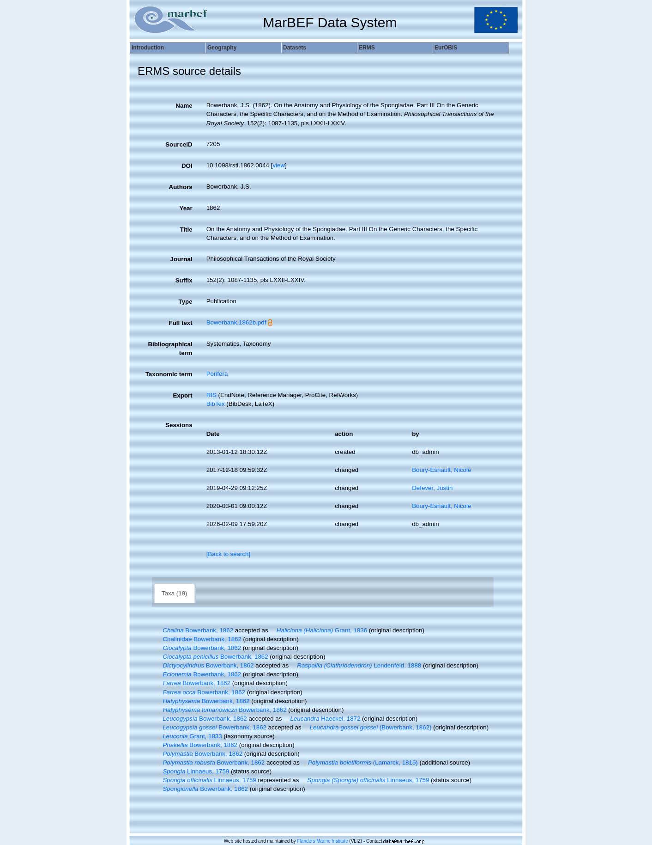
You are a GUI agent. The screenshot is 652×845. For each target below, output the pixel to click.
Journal (181, 259)
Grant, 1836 (318, 630)
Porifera (217, 373)
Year (185, 208)
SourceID (179, 144)
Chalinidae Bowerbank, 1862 (198, 639)
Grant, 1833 (189, 736)
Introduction (148, 47)
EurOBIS (446, 47)
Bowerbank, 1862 (194, 630)
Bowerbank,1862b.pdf (236, 322)
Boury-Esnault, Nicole (441, 469)
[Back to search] (228, 554)
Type (186, 301)
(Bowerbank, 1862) (367, 727)
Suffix (184, 280)
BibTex (215, 403)
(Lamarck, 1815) (360, 762)
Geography (221, 47)
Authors (181, 187)
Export (182, 395)
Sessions (179, 425)
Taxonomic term (169, 374)
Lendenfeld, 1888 (355, 665)
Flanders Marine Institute (322, 841)
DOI (187, 165)
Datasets (294, 47)
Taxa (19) (174, 593)
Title (186, 229)
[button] (159, 630)
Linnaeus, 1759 (192, 771)
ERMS (367, 47)
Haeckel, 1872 (322, 718)
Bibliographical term (170, 348)
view (278, 165)
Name (183, 105)
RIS (211, 395)
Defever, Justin (432, 487)
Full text (181, 322)
